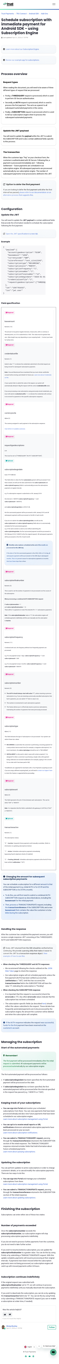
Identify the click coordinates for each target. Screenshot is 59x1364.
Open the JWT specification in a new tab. (22, 234)
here (44, 1004)
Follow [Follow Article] (52, 1327)
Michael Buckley (11, 1326)
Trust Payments (7, 14)
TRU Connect (21, 14)
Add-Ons (44, 14)
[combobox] (29, 1347)
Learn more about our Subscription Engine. (22, 49)
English (28, 1347)
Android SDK (34, 14)
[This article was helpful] (5, 1314)
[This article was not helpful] (10, 1314)
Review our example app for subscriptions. (23, 60)
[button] (54, 4)
